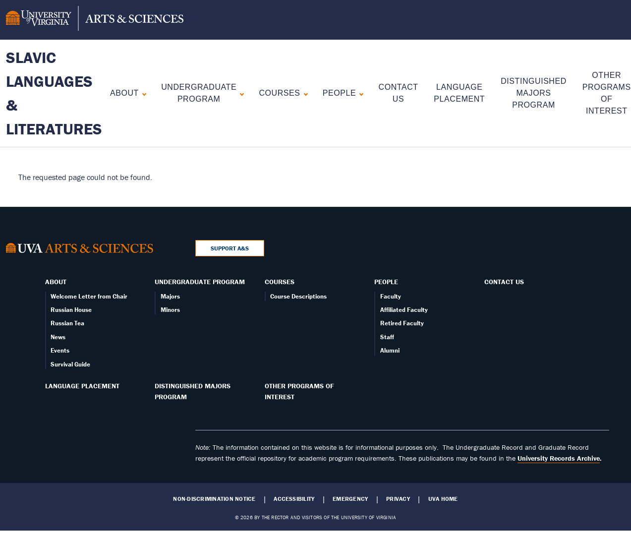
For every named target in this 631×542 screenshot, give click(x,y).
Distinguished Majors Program (534, 93)
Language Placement (82, 385)
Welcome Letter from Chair (89, 296)
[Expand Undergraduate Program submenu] (239, 93)
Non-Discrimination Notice (214, 498)
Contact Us (504, 281)
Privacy (398, 498)
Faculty (390, 296)
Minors (170, 309)
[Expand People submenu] (359, 93)
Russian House (71, 309)
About (124, 93)
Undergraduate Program (198, 93)
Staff (387, 337)
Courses (279, 93)
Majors (170, 296)
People (339, 93)
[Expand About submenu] (142, 93)
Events (60, 350)
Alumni (390, 350)
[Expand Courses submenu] (303, 93)
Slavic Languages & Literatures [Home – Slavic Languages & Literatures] (54, 93)
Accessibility (294, 498)
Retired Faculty (402, 323)
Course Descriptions (298, 296)
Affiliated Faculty (404, 309)
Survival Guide (70, 364)
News (58, 337)
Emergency (350, 498)
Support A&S (230, 248)
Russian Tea (67, 323)
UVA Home (443, 498)
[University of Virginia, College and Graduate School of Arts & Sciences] (94, 20)
